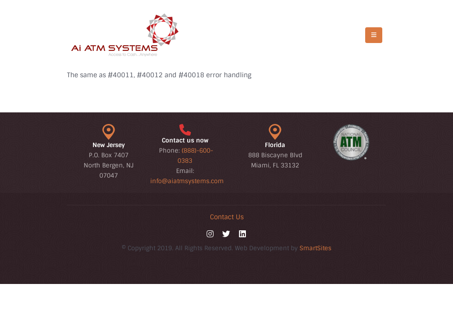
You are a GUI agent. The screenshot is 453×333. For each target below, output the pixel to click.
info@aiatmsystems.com (187, 181)
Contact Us (227, 217)
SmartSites (315, 248)
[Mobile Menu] (373, 35)
